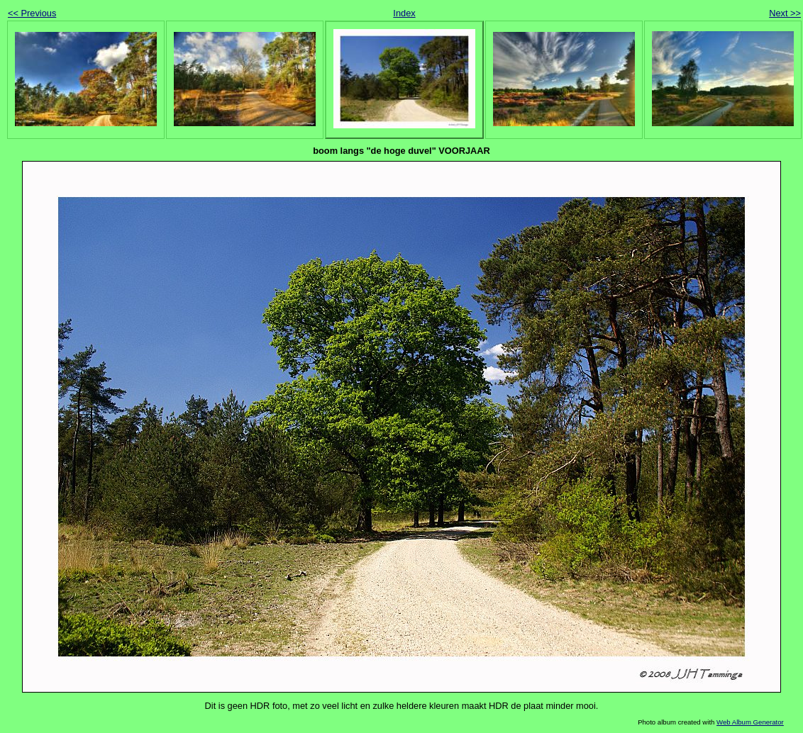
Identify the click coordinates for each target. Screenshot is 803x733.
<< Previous (32, 13)
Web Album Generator (750, 722)
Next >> (785, 13)
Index (404, 13)
